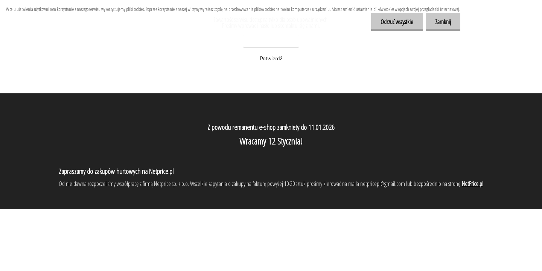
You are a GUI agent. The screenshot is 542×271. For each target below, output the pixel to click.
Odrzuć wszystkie (397, 22)
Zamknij (443, 22)
